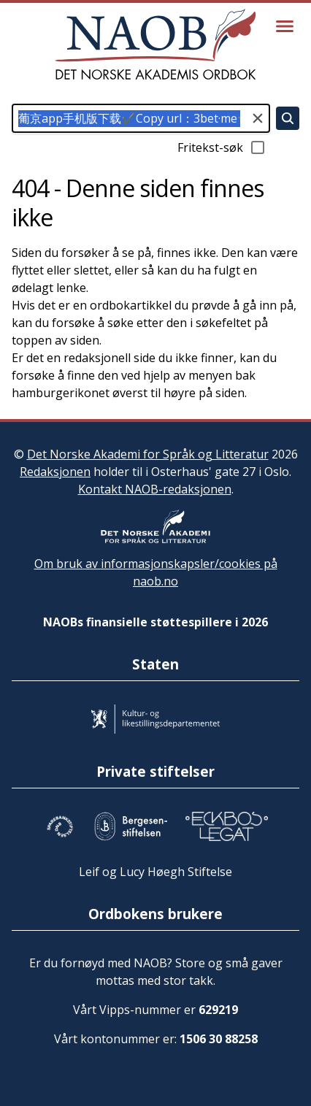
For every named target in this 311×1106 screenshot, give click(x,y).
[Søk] (287, 118)
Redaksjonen (55, 472)
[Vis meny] (284, 26)
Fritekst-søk (221, 147)
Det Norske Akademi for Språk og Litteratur (148, 454)
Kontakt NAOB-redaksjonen (154, 489)
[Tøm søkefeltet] (257, 118)
